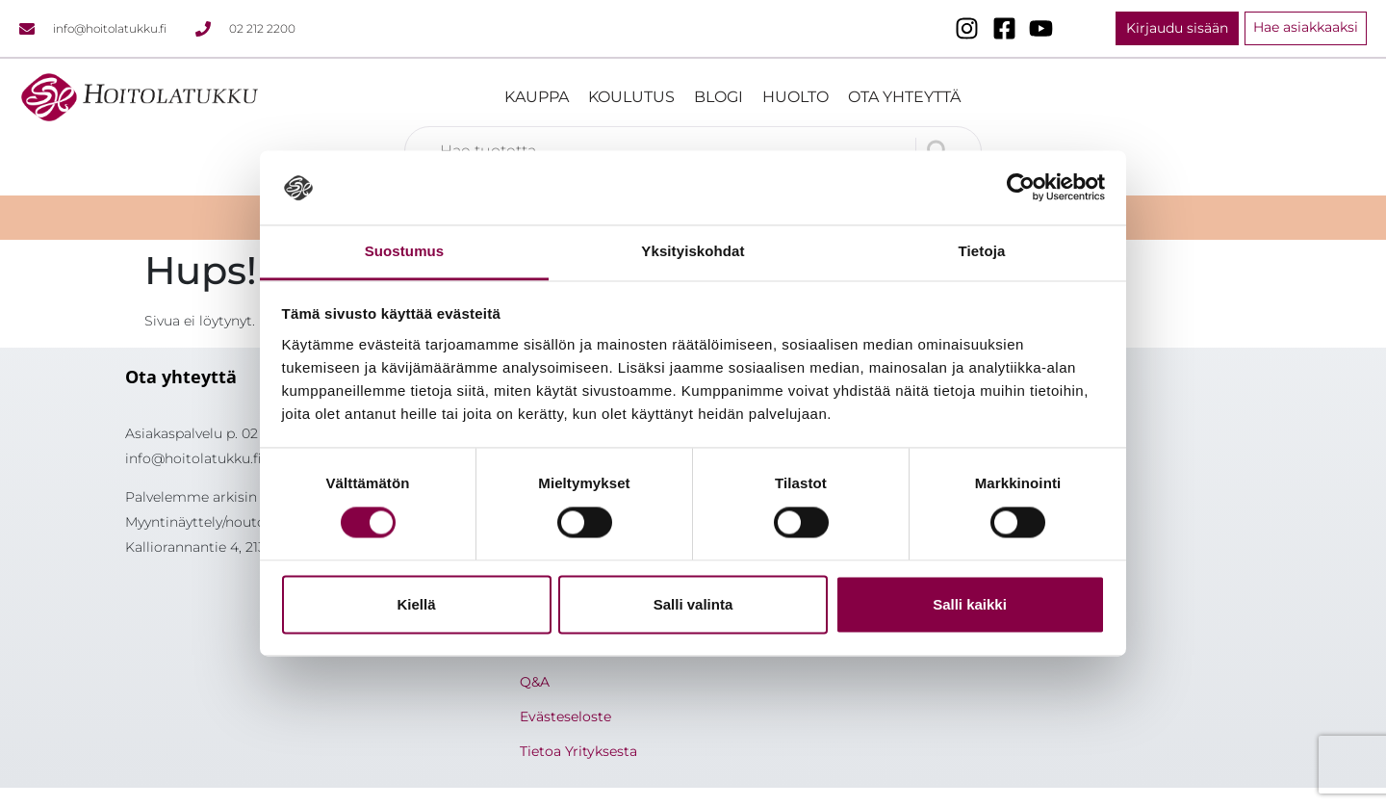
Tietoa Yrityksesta (578, 751)
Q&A (535, 681)
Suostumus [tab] (405, 251)
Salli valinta (693, 604)
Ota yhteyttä (904, 97)
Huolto (795, 97)
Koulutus (631, 97)
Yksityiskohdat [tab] (692, 251)
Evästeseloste (565, 716)
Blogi (718, 97)
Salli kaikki (970, 604)
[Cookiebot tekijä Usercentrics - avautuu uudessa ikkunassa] (1021, 187)
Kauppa (536, 97)
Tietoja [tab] (982, 251)
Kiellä (416, 604)
